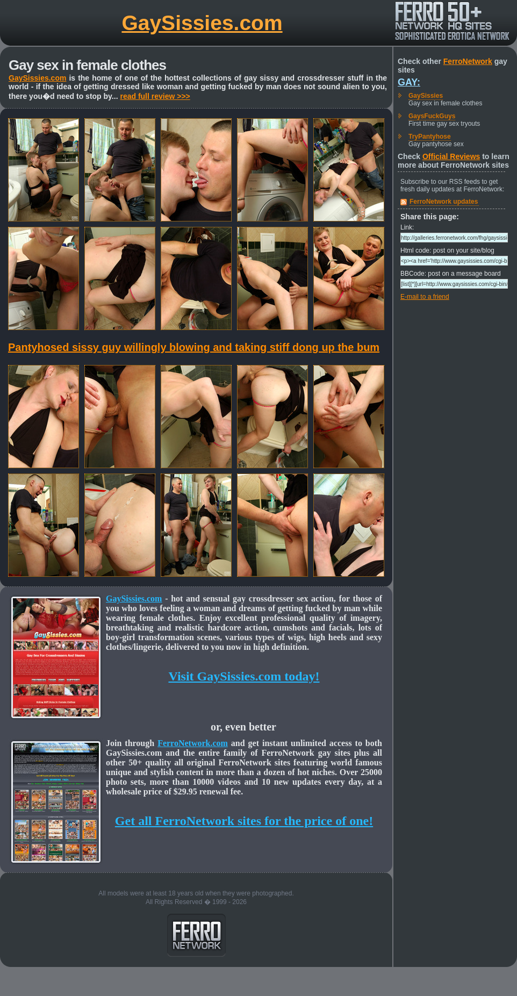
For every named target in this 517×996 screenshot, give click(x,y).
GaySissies (425, 95)
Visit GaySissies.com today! (243, 676)
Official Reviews (451, 156)
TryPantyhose (429, 136)
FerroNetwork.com (192, 743)
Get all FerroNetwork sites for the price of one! (244, 821)
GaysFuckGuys (431, 116)
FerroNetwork (467, 61)
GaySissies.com (201, 22)
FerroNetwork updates (444, 201)
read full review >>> (155, 96)
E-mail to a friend (424, 296)
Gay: (409, 82)
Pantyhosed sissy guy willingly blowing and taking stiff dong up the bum (193, 347)
